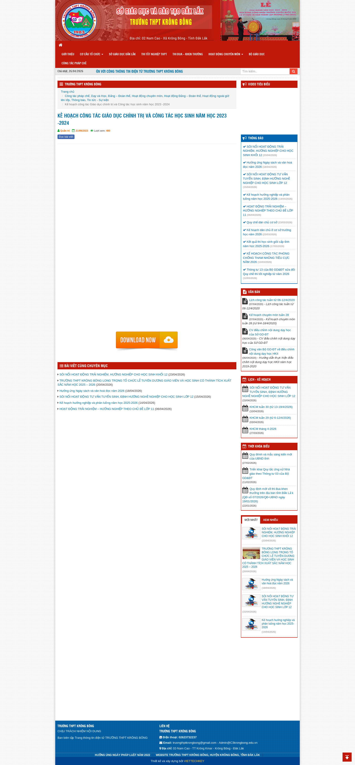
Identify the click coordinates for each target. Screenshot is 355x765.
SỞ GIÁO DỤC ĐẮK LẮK (122, 54)
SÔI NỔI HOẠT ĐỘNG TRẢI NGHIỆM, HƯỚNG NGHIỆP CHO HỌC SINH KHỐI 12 (114, 374)
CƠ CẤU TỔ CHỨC (91, 54)
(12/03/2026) (250, 278)
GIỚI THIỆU (68, 54)
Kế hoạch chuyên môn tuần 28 (269, 315)
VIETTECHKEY (194, 761)
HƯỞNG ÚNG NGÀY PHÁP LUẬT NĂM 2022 (122, 755)
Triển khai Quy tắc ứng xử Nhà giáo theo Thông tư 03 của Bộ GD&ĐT (266, 473)
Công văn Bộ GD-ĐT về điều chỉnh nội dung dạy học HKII (271, 351)
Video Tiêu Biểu (259, 84)
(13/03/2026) (265, 262)
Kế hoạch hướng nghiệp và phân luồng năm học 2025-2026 (99, 402)
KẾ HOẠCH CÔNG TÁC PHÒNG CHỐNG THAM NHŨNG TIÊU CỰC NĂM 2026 (266, 258)
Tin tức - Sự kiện (98, 100)
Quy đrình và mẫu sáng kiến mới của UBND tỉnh (270, 456)
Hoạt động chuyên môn (226, 54)
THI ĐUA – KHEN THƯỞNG (188, 54)
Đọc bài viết (66, 136)
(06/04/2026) (254, 215)
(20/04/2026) (249, 571)
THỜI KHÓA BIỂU (258, 446)
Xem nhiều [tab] (270, 520)
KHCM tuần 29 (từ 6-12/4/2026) (270, 417)
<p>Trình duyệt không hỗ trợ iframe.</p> (147, 239)
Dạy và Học (98, 96)
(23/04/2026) (270, 155)
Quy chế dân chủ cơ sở (260, 222)
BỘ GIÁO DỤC (257, 54)
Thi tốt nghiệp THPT (154, 54)
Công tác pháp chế (74, 63)
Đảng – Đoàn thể (119, 96)
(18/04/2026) (270, 167)
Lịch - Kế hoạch (259, 379)
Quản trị (65, 130)
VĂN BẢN (254, 292)
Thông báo (78, 100)
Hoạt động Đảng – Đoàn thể (182, 96)
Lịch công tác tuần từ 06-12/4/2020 (272, 300)
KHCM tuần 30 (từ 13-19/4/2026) (271, 407)
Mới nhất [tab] (251, 520)
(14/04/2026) (285, 198)
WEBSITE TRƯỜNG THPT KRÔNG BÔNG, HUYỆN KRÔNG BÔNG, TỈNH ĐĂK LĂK (208, 755)
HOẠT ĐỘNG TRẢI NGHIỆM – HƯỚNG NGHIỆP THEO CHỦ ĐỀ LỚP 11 (107, 409)
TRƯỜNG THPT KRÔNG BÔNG (83, 84)
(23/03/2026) (285, 222)
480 (108, 130)
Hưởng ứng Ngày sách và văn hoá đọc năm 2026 (92, 390)
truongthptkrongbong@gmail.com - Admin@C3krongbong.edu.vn (215, 742)
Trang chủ (67, 91)
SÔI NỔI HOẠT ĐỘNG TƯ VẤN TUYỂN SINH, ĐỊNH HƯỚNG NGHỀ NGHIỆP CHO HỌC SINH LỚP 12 (127, 396)
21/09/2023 (82, 130)
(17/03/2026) (277, 246)
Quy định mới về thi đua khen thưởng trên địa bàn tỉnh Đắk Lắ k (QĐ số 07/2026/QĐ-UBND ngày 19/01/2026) (267, 495)
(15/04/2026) (250, 187)
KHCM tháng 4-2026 (262, 429)
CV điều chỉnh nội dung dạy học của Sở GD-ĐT (270, 332)
